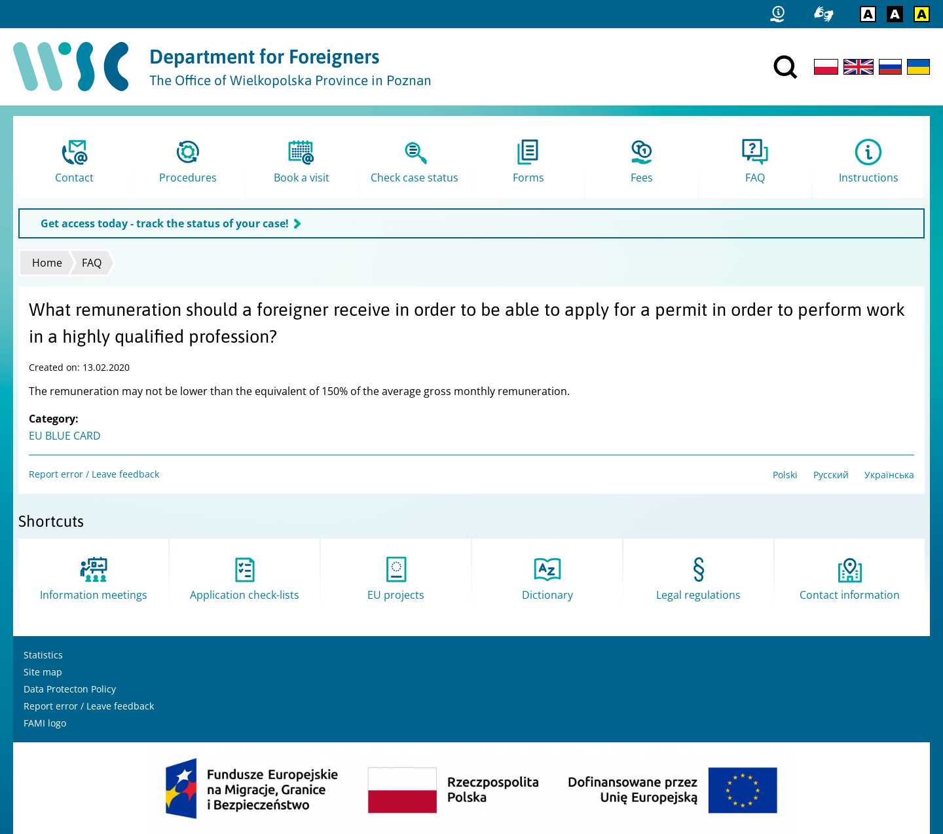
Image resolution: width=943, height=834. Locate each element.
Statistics (43, 655)
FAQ (92, 263)
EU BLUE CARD (65, 435)
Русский (831, 474)
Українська (889, 474)
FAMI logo (45, 723)
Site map (43, 672)
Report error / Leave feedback (94, 474)
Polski (785, 474)
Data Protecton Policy (70, 689)
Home (47, 263)
